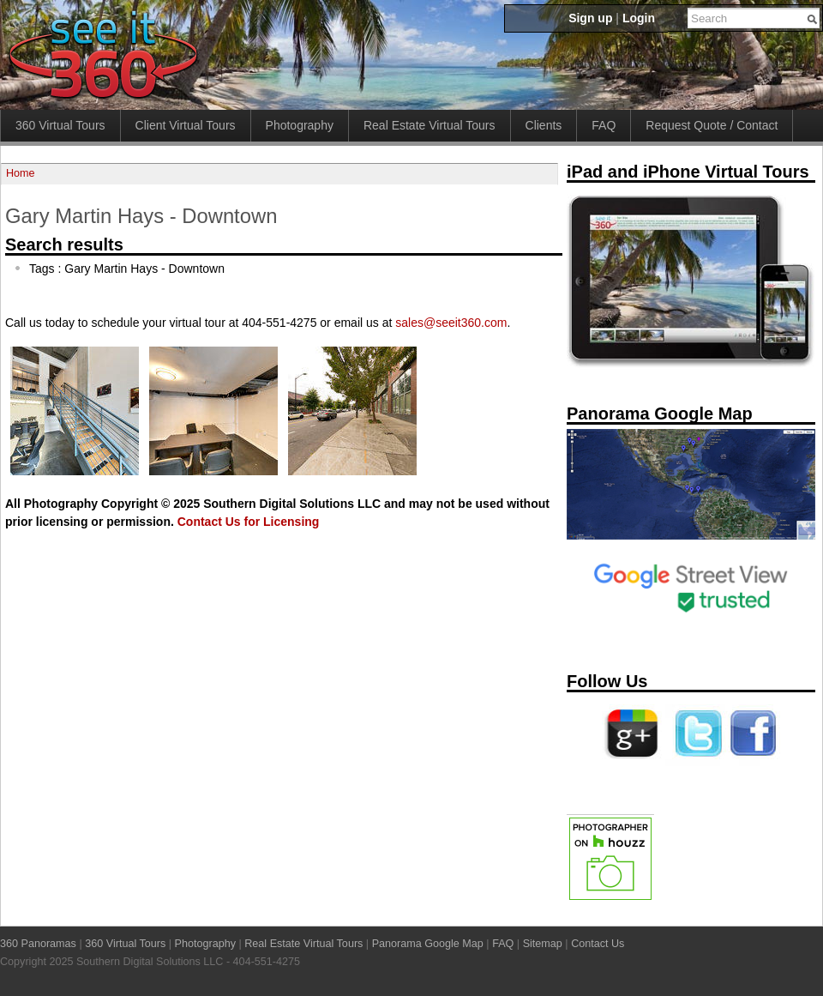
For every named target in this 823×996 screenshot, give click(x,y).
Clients (544, 125)
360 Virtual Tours (60, 125)
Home (20, 173)
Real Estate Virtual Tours (429, 125)
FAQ (604, 125)
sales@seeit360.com (451, 322)
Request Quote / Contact (712, 125)
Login (638, 18)
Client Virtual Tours (185, 125)
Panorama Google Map (428, 944)
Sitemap (542, 944)
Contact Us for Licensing (248, 521)
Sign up (590, 18)
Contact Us (597, 944)
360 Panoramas (38, 944)
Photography (299, 125)
